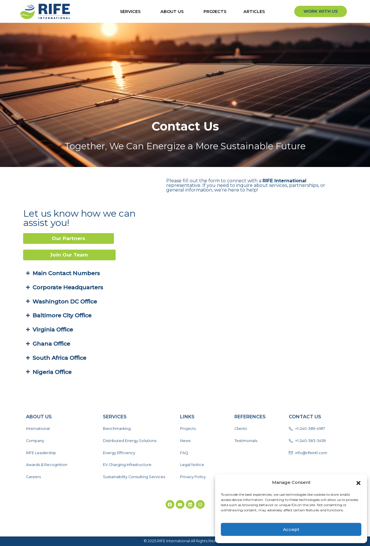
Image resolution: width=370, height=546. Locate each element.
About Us (173, 11)
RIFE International (272, 180)
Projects (215, 11)
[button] (358, 482)
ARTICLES (255, 11)
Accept (291, 529)
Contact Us (305, 416)
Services (131, 11)
